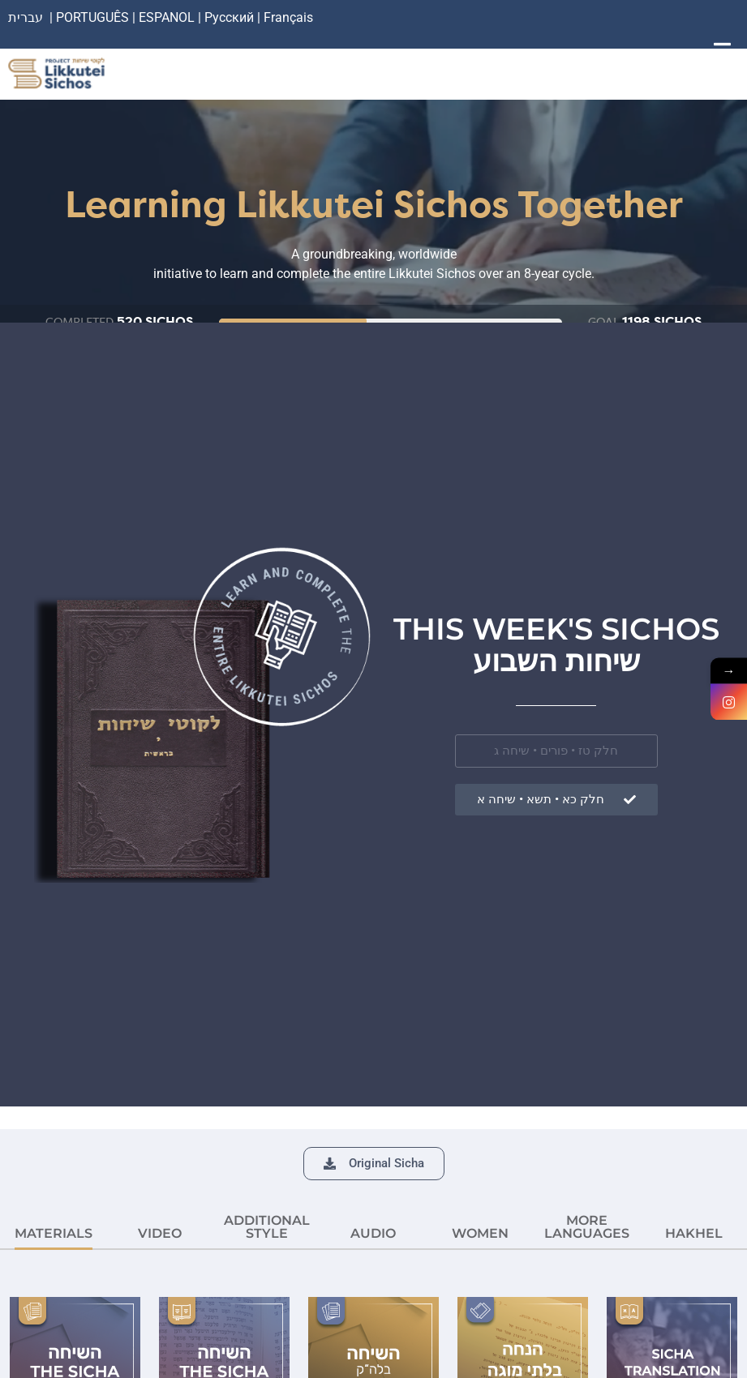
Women (480, 1233)
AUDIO (373, 1233)
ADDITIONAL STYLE (267, 1227)
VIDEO (160, 1233)
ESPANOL (167, 17)
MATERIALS (53, 1233)
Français (288, 17)
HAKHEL (694, 1233)
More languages (586, 1227)
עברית (25, 17)
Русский (230, 17)
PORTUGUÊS (92, 17)
